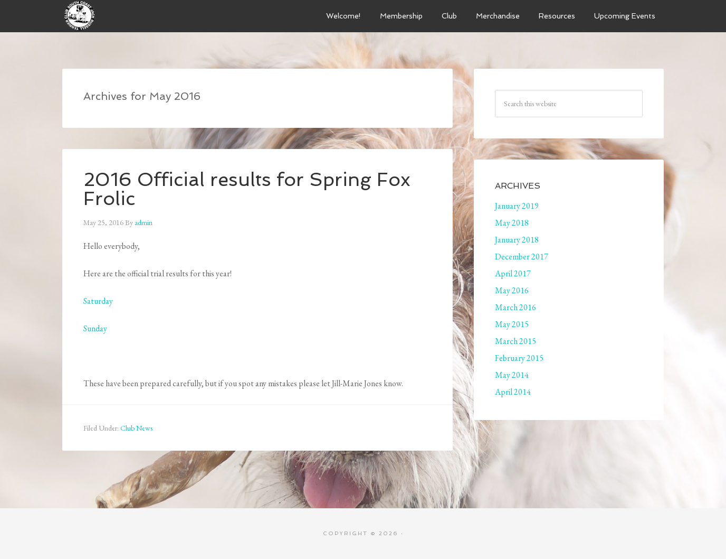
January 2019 (517, 205)
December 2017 (521, 256)
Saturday (98, 300)
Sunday (95, 328)
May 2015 (512, 324)
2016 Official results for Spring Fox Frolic (246, 189)
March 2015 (515, 341)
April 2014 (513, 391)
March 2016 (515, 307)
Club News (136, 428)
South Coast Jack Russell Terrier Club (141, 16)
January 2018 (517, 239)
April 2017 (513, 273)
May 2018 (512, 222)
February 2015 (519, 358)
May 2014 (512, 374)
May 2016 (512, 290)
